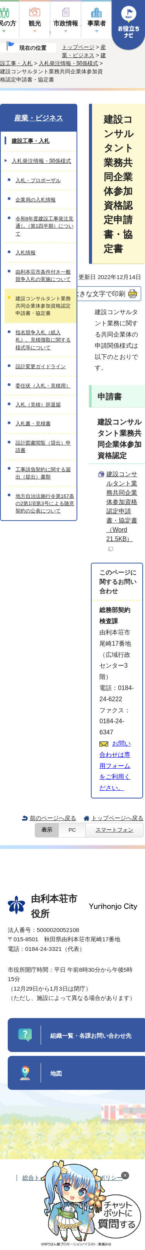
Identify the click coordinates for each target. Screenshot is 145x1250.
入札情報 (25, 252)
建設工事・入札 (30, 141)
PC (72, 830)
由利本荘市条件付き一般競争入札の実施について (43, 275)
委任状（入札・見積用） (43, 386)
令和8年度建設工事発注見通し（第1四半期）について (44, 226)
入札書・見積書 (33, 423)
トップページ (78, 47)
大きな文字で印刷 (99, 294)
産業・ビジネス (38, 118)
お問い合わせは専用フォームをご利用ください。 (115, 765)
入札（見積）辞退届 (38, 405)
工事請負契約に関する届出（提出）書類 (43, 473)
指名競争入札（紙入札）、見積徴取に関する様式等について (43, 340)
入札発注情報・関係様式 (68, 63)
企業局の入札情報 (35, 200)
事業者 (96, 23)
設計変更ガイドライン (40, 366)
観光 (35, 23)
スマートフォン (114, 830)
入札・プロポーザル (38, 180)
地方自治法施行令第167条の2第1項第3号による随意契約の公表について (44, 503)
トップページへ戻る (117, 818)
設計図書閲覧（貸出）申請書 (43, 446)
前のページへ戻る (53, 818)
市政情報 (65, 23)
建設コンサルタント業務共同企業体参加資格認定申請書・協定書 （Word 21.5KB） (121, 511)
